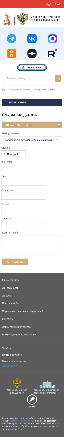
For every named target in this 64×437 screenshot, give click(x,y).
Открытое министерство (16, 326)
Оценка (5, 147)
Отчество (7, 190)
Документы (8, 295)
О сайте (6, 348)
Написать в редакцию (14, 363)
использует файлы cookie (21, 420)
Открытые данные (20, 89)
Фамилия (6, 161)
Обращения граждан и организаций (22, 311)
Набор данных (10, 133)
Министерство (10, 280)
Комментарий (10, 232)
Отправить (15, 261)
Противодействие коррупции (19, 334)
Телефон (6, 218)
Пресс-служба (10, 303)
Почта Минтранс (12, 354)
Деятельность (10, 287)
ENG (57, 4)
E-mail (5, 204)
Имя (3, 175)
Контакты (7, 318)
